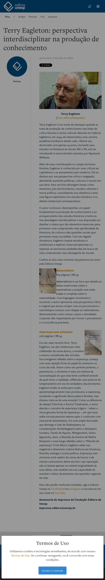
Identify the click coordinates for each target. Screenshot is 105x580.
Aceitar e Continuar (52, 570)
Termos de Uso (20, 555)
